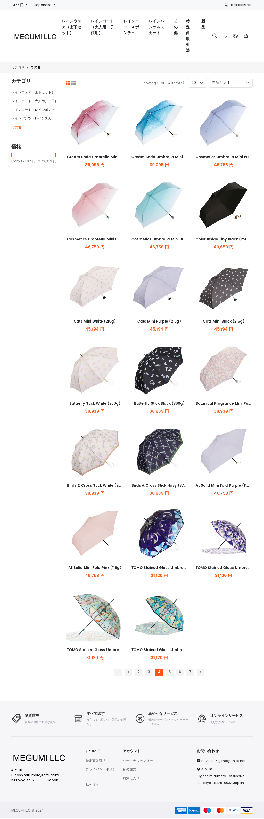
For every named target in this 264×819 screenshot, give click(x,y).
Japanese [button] (43, 5)
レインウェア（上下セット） (71, 27)
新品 (203, 24)
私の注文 (92, 785)
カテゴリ (18, 67)
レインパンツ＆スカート (156, 27)
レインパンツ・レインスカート (34, 118)
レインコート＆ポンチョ (131, 27)
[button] (246, 35)
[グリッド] (68, 82)
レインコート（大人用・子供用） (102, 27)
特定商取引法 (188, 36)
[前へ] (118, 673)
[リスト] (73, 82)
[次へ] (200, 673)
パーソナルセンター (138, 761)
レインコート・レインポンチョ (34, 110)
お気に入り (131, 779)
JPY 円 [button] (19, 5)
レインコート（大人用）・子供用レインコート (46, 101)
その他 (176, 27)
